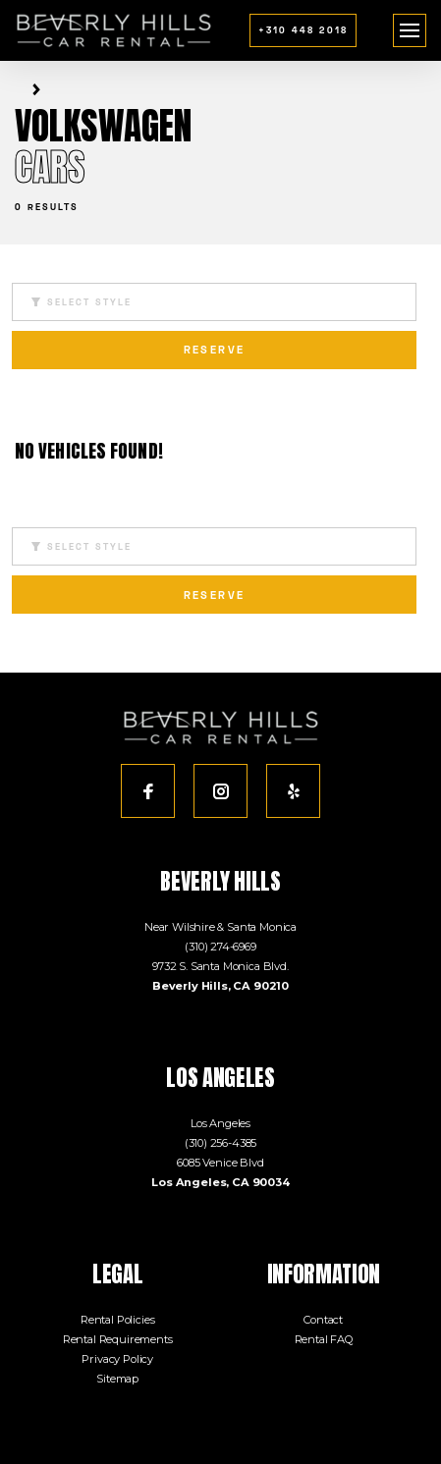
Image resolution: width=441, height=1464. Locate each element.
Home (19, 90)
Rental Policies (117, 1320)
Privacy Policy (117, 1359)
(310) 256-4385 (221, 1143)
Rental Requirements (118, 1339)
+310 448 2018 (302, 30)
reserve (215, 349)
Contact (323, 1320)
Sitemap (117, 1378)
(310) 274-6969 (220, 946)
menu (410, 23)
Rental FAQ (324, 1339)
